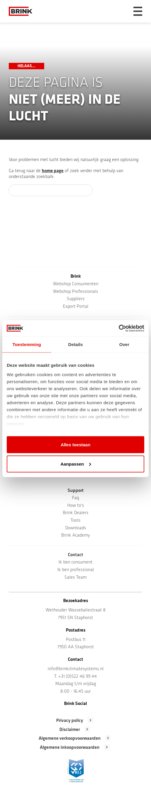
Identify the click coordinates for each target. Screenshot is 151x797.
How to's (75, 505)
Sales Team (75, 577)
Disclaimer (69, 729)
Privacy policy (69, 720)
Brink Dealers (75, 513)
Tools (75, 520)
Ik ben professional (75, 570)
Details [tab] (75, 344)
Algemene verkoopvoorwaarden (70, 738)
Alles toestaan (75, 444)
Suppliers (76, 299)
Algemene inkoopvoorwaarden (69, 747)
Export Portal (75, 306)
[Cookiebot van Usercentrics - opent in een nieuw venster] (118, 328)
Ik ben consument (75, 562)
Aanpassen (76, 463)
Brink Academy (75, 535)
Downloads (75, 528)
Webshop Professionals (75, 291)
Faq (75, 498)
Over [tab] (124, 344)
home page (53, 171)
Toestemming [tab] (27, 344)
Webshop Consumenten (75, 284)
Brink (76, 276)
